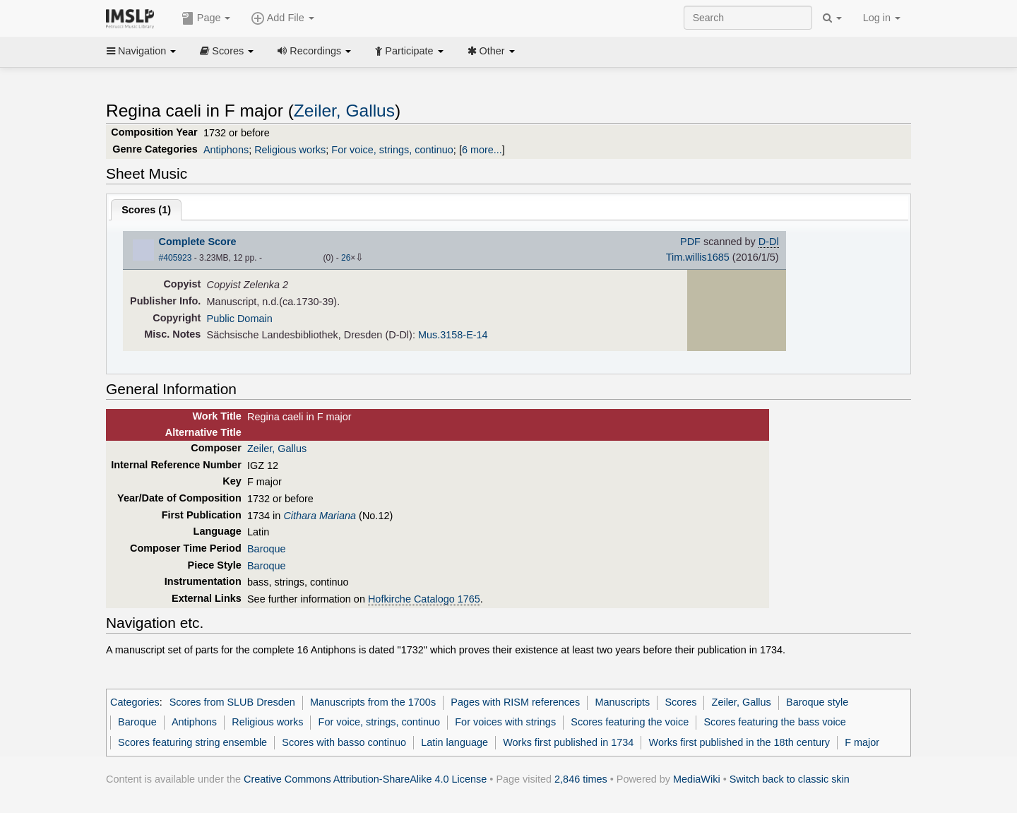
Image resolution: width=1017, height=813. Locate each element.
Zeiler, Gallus (344, 110)
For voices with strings (505, 722)
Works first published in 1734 (568, 742)
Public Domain (240, 318)
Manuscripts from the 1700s (373, 702)
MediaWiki (696, 779)
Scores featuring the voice (630, 722)
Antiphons (226, 149)
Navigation (141, 51)
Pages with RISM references (515, 702)
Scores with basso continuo (344, 742)
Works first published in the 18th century (740, 742)
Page (206, 18)
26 (345, 258)
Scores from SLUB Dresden (232, 702)
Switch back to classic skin (790, 779)
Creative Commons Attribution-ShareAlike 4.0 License (365, 779)
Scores (227, 51)
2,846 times (580, 779)
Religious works (290, 149)
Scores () (146, 209)
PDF (690, 241)
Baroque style (817, 702)
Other (491, 51)
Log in (881, 17)
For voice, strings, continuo (392, 149)
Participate (409, 51)
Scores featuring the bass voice (774, 722)
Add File (282, 18)
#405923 (175, 258)
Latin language (454, 742)
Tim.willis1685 (698, 257)
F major (862, 742)
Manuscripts (622, 702)
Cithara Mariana (319, 515)
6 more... (482, 149)
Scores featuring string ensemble (192, 742)
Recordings (314, 51)
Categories (135, 702)
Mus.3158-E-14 (453, 334)
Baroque (266, 548)
